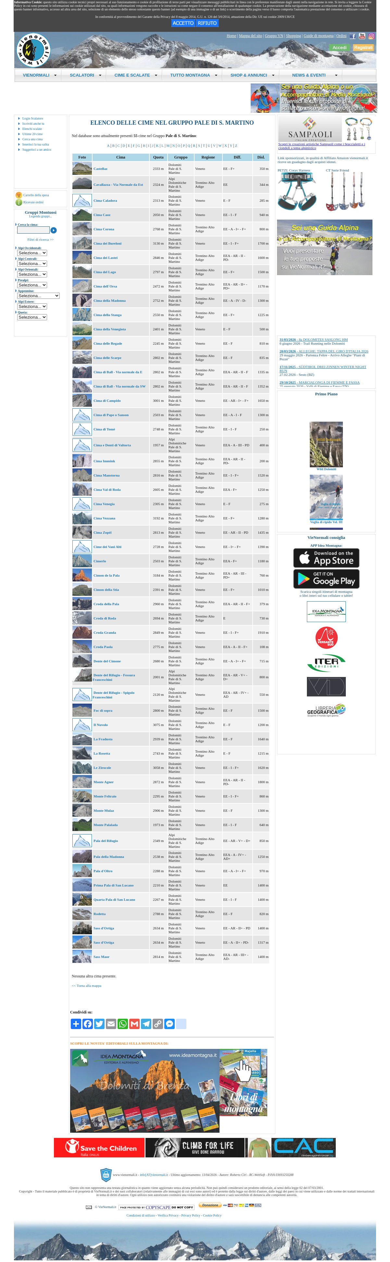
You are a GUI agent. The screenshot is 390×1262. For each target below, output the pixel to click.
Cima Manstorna (107, 475)
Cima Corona (104, 229)
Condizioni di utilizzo (141, 1215)
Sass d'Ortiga (104, 928)
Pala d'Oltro (103, 871)
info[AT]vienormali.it (154, 1175)
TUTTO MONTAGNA (194, 75)
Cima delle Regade (108, 343)
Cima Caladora (105, 200)
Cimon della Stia (106, 590)
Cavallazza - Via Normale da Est (118, 184)
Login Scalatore (32, 118)
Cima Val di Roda (107, 489)
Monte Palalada (106, 825)
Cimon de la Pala (107, 575)
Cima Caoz (102, 215)
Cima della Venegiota (110, 329)
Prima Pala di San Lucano (113, 885)
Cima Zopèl (102, 532)
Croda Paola (103, 647)
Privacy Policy (190, 1215)
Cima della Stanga (107, 315)
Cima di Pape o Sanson (111, 415)
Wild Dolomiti (326, 480)
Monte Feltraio (105, 796)
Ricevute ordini (33, 202)
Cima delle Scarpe (107, 358)
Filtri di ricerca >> (40, 239)
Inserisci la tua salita (35, 144)
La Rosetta (102, 753)
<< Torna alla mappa (86, 986)
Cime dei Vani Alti (107, 547)
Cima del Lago (105, 272)
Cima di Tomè (104, 429)
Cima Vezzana (104, 518)
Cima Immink (104, 461)
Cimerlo (100, 561)
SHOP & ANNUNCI (253, 75)
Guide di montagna (318, 35)
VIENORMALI (40, 75)
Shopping (293, 35)
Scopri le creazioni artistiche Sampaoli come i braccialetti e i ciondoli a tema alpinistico (327, 144)
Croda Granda (105, 632)
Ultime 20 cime (32, 134)
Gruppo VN (274, 35)
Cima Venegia (104, 504)
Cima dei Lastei (106, 258)
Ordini (341, 35)
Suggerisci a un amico (36, 149)
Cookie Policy (212, 1215)
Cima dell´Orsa (105, 286)
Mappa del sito (250, 35)
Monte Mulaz (104, 810)
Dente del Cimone (107, 661)
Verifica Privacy (168, 1215)
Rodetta (100, 914)
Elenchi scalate (32, 129)
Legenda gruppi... (40, 216)
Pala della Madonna (109, 857)
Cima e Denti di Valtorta (112, 445)
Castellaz (100, 169)
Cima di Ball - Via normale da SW (119, 386)
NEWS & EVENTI (313, 75)
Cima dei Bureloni (107, 243)
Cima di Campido (107, 400)
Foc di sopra (103, 710)
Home (231, 35)
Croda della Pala (106, 604)
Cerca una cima (32, 139)
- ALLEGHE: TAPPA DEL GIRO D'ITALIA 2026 (324, 351)
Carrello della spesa (36, 195)
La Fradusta (103, 739)
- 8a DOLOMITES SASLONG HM (314, 339)
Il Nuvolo (101, 725)
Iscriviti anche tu (33, 123)
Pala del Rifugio (106, 841)
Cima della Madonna (110, 300)
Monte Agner (104, 782)
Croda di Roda (105, 618)
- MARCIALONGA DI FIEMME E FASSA (320, 382)
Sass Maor (101, 957)
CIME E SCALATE (136, 75)
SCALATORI (86, 75)
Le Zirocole (102, 768)
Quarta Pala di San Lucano (114, 899)
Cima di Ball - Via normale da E (118, 372)
